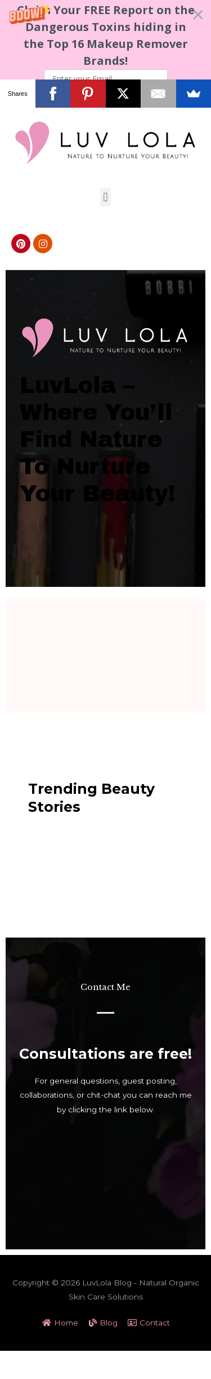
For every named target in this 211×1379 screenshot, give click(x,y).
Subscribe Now (106, 96)
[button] (105, 53)
